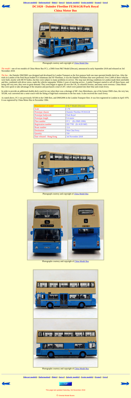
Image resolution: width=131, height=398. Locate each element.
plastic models (73, 2)
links (55, 2)
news (62, 2)
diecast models (30, 2)
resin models (87, 2)
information (44, 2)
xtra (105, 2)
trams (97, 2)
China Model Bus (81, 63)
